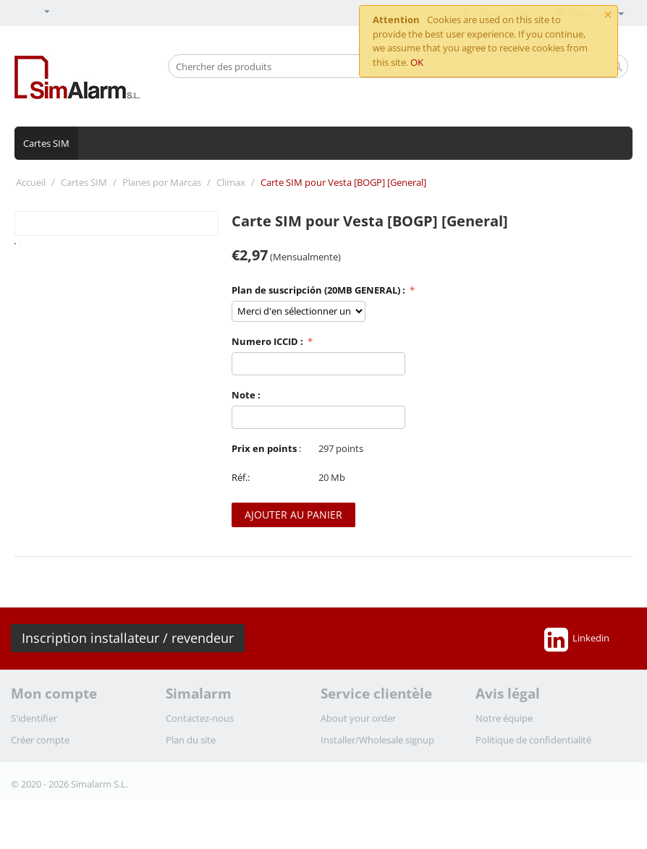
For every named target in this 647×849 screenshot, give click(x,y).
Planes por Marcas (161, 182)
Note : (246, 394)
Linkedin (576, 639)
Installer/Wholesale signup (377, 739)
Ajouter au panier (293, 514)
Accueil (31, 182)
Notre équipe (504, 718)
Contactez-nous (200, 718)
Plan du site (191, 739)
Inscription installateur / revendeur (128, 638)
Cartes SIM (46, 143)
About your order (358, 718)
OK (416, 62)
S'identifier (34, 718)
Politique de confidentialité (533, 739)
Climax (230, 182)
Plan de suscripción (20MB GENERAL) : (319, 289)
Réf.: (241, 477)
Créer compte (40, 739)
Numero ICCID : (268, 341)
